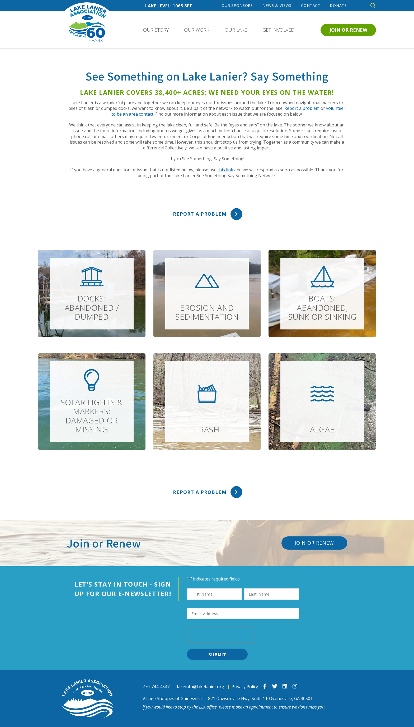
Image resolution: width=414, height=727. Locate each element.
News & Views (276, 5)
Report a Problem (199, 214)
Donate (338, 5)
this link (225, 170)
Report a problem (301, 108)
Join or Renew (348, 30)
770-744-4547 (156, 687)
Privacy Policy (245, 687)
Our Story (156, 30)
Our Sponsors (237, 5)
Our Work (196, 30)
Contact (310, 5)
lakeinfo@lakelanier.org (200, 687)
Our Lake (236, 30)
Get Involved (278, 30)
